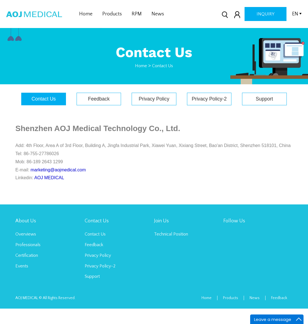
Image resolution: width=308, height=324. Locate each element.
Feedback (125, 99)
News (157, 14)
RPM (137, 14)
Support (154, 114)
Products (112, 14)
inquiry (265, 14)
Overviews (25, 249)
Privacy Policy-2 (240, 99)
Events (21, 281)
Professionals (28, 260)
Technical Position (171, 249)
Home (86, 14)
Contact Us (162, 65)
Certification (26, 270)
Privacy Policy (182, 99)
